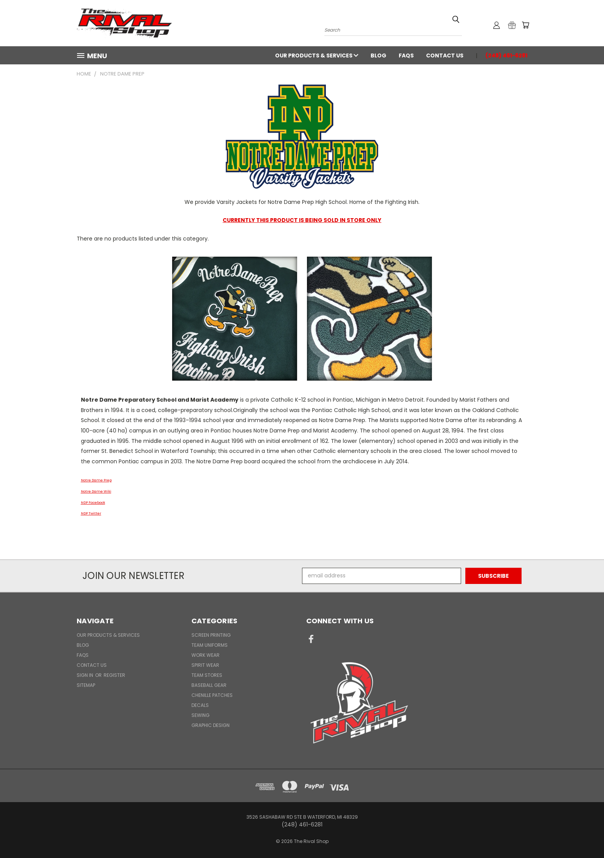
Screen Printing (211, 635)
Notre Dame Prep (96, 480)
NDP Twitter (91, 513)
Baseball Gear (208, 685)
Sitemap (86, 685)
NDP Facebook (93, 502)
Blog (378, 55)
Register (114, 675)
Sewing (200, 715)
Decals (200, 705)
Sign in (85, 675)
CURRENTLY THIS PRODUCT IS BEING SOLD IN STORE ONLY (302, 220)
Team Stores (206, 675)
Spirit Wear (205, 665)
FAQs (406, 55)
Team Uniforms (209, 645)
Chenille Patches (212, 695)
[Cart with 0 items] (525, 25)
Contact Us (444, 55)
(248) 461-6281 (506, 55)
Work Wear (205, 655)
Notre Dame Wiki (96, 491)
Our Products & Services (316, 55)
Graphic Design (210, 725)
